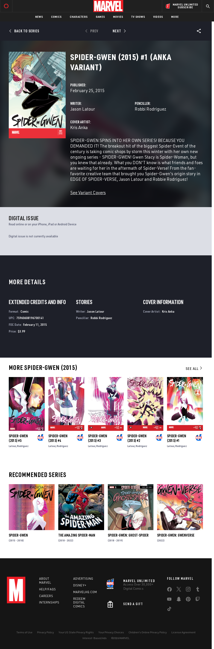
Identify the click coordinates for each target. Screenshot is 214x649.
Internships (49, 602)
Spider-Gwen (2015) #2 (137, 438)
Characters (79, 16)
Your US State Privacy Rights (76, 632)
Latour (12, 446)
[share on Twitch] (197, 600)
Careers (46, 596)
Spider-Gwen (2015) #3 (97, 438)
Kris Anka (79, 127)
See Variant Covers (88, 192)
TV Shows (138, 16)
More (175, 16)
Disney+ (79, 585)
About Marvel (45, 580)
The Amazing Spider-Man (76, 535)
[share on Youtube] (169, 600)
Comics (56, 16)
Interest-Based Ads (94, 638)
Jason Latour (82, 109)
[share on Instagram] (188, 590)
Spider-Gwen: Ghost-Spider (128, 535)
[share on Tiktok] (169, 609)
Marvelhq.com (85, 592)
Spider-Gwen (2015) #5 (18, 438)
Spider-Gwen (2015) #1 (176, 438)
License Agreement (183, 632)
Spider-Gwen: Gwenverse (175, 535)
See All (194, 368)
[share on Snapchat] (178, 600)
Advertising (83, 578)
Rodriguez (23, 446)
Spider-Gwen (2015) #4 (57, 438)
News (39, 16)
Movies (118, 16)
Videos (158, 16)
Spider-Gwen (18, 535)
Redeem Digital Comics (79, 602)
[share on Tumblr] (197, 590)
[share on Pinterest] (188, 600)
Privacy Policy (45, 632)
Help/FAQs (47, 589)
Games (100, 16)
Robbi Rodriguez (150, 109)
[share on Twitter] (178, 590)
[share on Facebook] (169, 590)
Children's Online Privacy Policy (148, 632)
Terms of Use (24, 632)
